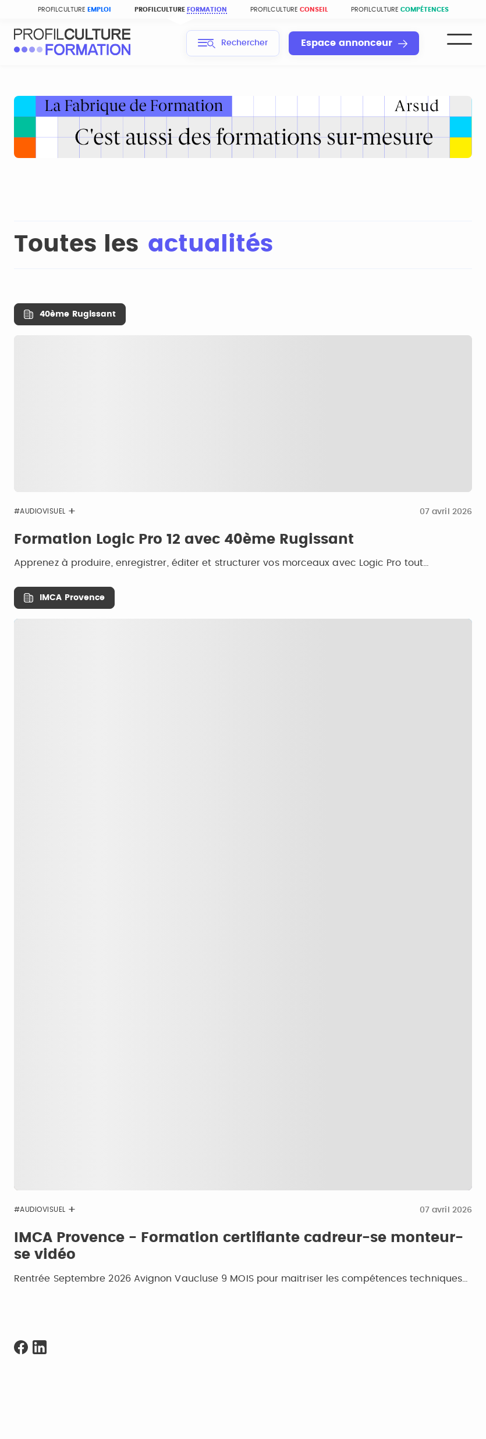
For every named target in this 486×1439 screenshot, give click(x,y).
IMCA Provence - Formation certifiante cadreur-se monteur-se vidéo (238, 1246)
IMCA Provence (72, 598)
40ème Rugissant (78, 314)
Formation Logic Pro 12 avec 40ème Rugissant (184, 540)
